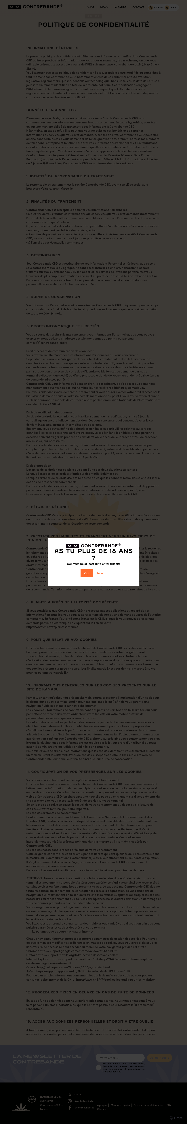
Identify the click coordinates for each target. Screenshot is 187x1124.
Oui (86, 573)
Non (100, 573)
